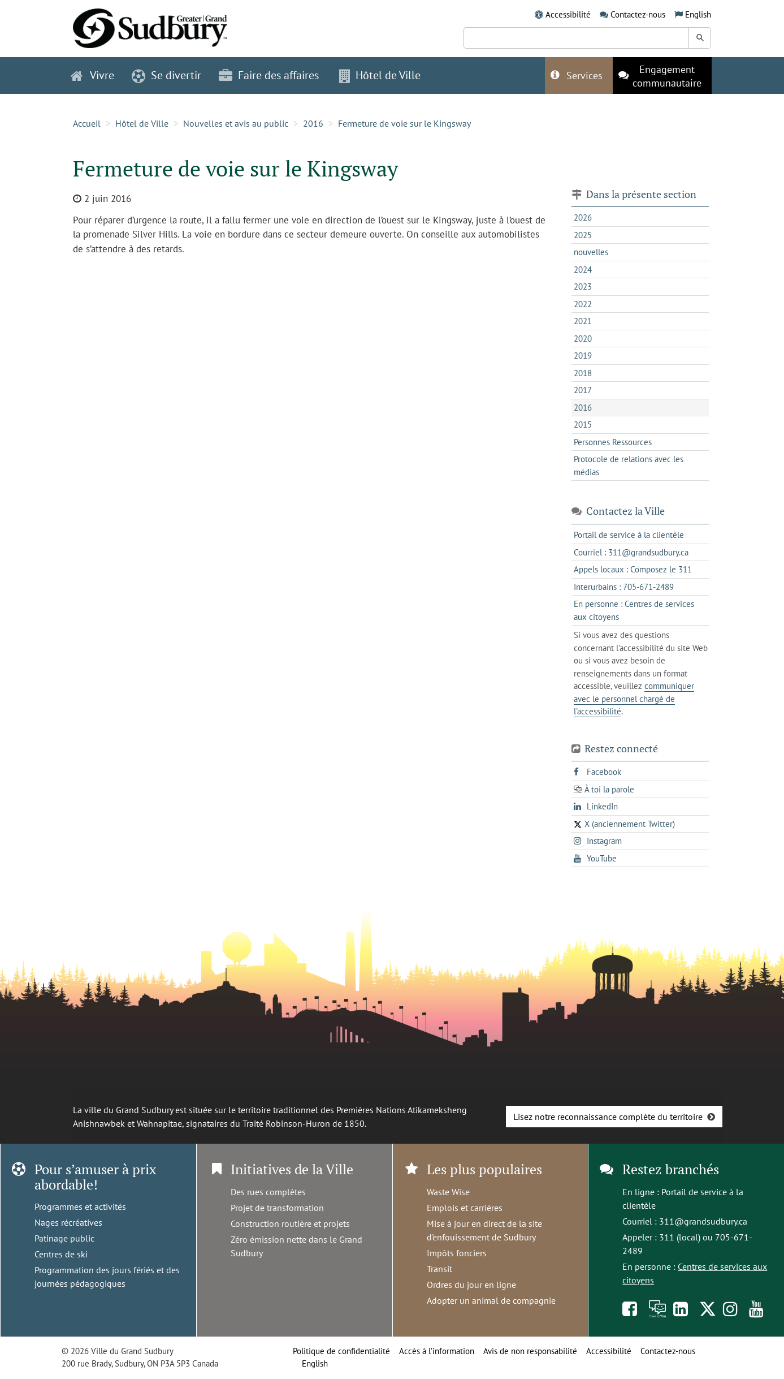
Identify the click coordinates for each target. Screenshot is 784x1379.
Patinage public (64, 1238)
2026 (583, 217)
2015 (583, 424)
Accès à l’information (436, 1351)
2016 (313, 123)
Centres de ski (61, 1254)
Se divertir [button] (166, 75)
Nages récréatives (68, 1222)
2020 (583, 338)
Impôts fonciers (457, 1253)
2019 (583, 355)
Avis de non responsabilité (530, 1351)
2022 (583, 304)
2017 (583, 390)
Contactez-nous (637, 14)
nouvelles (591, 252)
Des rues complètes (268, 1191)
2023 (583, 286)
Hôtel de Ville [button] (380, 75)
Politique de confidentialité (341, 1351)
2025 (583, 235)
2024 (583, 269)
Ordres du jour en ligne (471, 1284)
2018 (583, 373)
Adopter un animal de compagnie (491, 1300)
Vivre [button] (92, 75)
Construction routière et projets (290, 1223)
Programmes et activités (80, 1206)
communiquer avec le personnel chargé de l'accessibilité (634, 698)
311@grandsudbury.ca (703, 1221)
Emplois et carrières (465, 1207)
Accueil (87, 123)
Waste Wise (448, 1191)
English (698, 14)
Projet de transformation (277, 1207)
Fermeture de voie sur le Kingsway (404, 123)
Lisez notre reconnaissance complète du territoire (608, 1116)
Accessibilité (568, 14)
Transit (439, 1268)
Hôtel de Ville (141, 123)
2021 (583, 321)
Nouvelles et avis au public (235, 123)
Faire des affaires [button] (269, 75)
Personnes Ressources (613, 442)
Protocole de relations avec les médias (628, 465)
